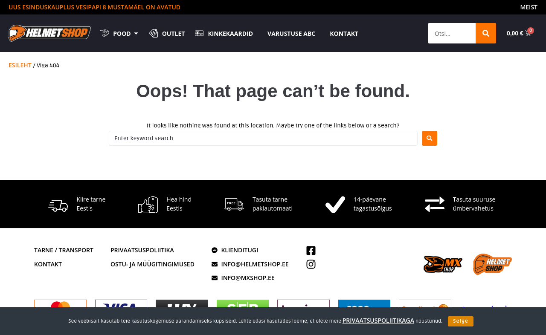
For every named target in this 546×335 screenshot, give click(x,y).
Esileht (20, 65)
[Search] (486, 33)
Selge (460, 321)
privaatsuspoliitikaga (378, 320)
